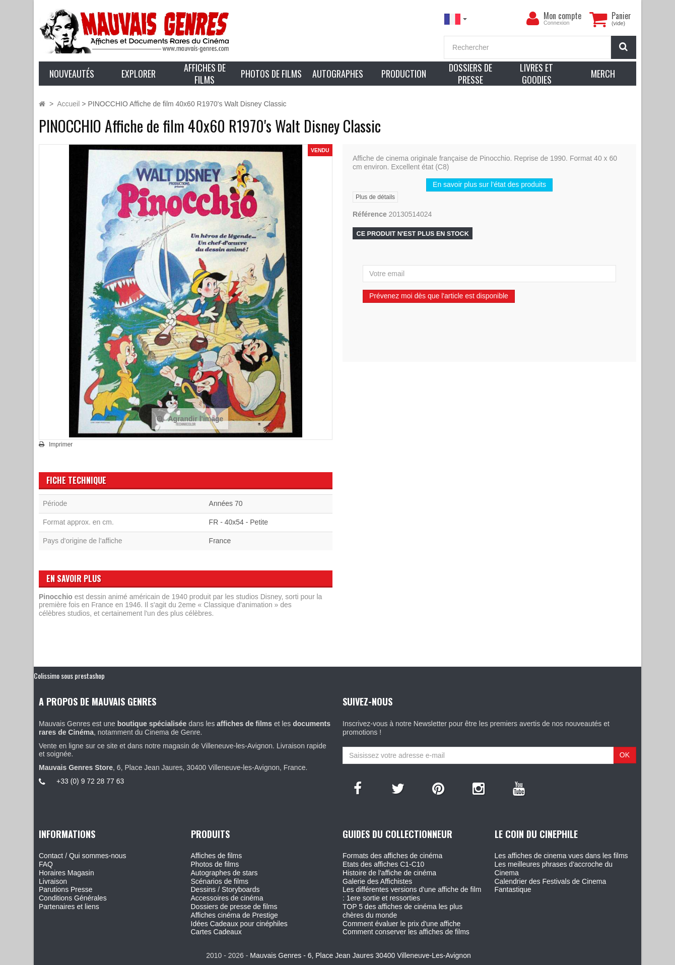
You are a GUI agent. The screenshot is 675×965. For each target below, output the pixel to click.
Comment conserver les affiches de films (406, 932)
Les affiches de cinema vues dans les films (561, 856)
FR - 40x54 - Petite (238, 522)
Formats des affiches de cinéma (392, 856)
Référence (370, 214)
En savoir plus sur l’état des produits (489, 184)
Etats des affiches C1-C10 (383, 864)
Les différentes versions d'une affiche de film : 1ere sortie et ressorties (412, 893)
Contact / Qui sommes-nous (82, 856)
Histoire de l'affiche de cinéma (389, 873)
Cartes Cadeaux (216, 932)
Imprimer (61, 444)
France (220, 541)
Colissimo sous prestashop (69, 675)
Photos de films (215, 864)
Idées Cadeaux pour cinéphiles (239, 924)
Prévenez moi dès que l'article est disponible (438, 296)
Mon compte (562, 16)
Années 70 (226, 503)
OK (625, 755)
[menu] (532, 19)
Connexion (557, 23)
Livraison (53, 881)
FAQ (46, 864)
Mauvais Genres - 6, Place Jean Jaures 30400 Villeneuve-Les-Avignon (360, 955)
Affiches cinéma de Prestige (234, 915)
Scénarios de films (219, 881)
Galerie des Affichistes (377, 881)
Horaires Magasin (66, 873)
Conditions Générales (73, 898)
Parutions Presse (66, 889)
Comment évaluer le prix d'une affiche (401, 924)
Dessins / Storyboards (225, 889)
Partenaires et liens (69, 907)
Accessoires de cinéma (227, 898)
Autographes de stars (224, 873)
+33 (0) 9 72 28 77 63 (90, 781)
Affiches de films (216, 856)
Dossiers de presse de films (234, 907)
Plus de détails (375, 197)
